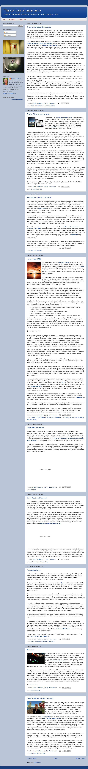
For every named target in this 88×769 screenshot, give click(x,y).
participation (41, 641)
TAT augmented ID (36, 386)
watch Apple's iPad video (64, 117)
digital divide (34, 105)
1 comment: (52, 103)
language (33, 489)
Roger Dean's (42, 208)
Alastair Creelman (16, 78)
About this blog (22, 19)
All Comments (8, 35)
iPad (40, 189)
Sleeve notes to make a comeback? (39, 197)
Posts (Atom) (37, 762)
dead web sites (35, 753)
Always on (30, 650)
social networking (79, 417)
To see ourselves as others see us (39, 27)
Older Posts (80, 759)
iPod (35, 250)
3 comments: (53, 639)
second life (42, 753)
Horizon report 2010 (34, 259)
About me (12, 19)
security (72, 417)
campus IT (34, 417)
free (32, 250)
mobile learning (57, 417)
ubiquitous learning (32, 419)
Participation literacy (34, 570)
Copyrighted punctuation (35, 428)
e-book (37, 189)
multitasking (36, 690)
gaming (51, 417)
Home (5, 19)
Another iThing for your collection (38, 114)
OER (63, 417)
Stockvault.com (34, 684)
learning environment (43, 105)
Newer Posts (31, 759)
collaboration (34, 561)
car (32, 690)
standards (39, 250)
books (32, 189)
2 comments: (52, 186)
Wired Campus (55, 127)
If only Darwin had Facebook (37, 498)
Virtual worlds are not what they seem (40, 698)
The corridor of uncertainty (22, 10)
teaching (52, 105)
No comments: (53, 248)
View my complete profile (9, 93)
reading (67, 417)
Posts (6, 32)
